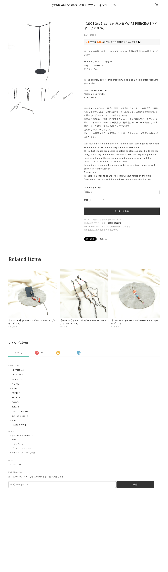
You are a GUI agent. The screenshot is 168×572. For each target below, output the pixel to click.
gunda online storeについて (25, 435)
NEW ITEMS (18, 370)
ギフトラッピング (92, 187)
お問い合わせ (17, 444)
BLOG (15, 440)
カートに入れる (122, 211)
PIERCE (15, 384)
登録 (135, 484)
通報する (103, 239)
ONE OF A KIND (20, 411)
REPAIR (15, 406)
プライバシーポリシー (21, 448)
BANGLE (16, 397)
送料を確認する (115, 223)
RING (14, 388)
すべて (18, 352)
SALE (14, 420)
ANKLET (16, 393)
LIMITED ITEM (19, 425)
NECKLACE (17, 374)
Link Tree (16, 464)
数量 (86, 200)
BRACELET (17, 379)
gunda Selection (20, 416)
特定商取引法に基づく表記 (23, 452)
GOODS (16, 402)
